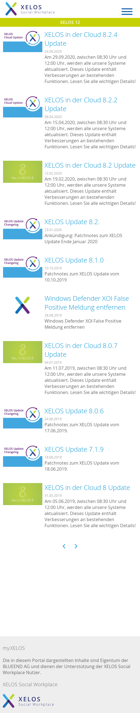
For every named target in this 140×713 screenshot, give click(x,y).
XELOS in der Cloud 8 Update (87, 487)
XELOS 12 (70, 22)
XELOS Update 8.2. (72, 221)
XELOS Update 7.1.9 (74, 449)
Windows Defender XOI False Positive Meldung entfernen (87, 303)
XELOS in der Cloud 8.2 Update (90, 165)
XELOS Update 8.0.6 (74, 410)
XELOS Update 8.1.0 (74, 260)
